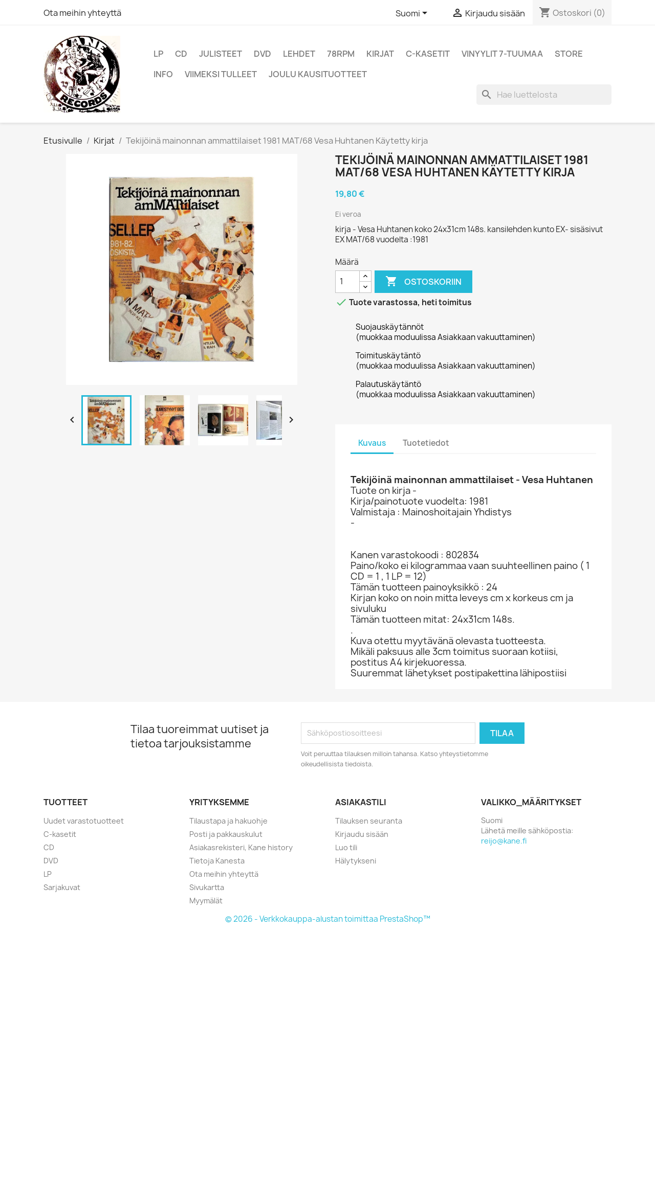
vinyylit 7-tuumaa (502, 53)
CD (181, 53)
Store (569, 53)
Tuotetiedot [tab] (426, 443)
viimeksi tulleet (221, 74)
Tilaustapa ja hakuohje (228, 821)
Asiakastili (360, 802)
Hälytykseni (355, 861)
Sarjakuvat (61, 887)
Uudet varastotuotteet (83, 821)
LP (158, 53)
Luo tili (346, 847)
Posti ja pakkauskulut (226, 834)
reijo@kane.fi (504, 841)
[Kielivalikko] (413, 14)
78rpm (341, 53)
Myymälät (206, 900)
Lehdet (299, 53)
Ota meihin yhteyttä (82, 12)
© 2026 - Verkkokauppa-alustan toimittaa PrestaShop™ (327, 919)
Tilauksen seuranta (368, 821)
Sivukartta (206, 887)
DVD (262, 53)
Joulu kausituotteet (318, 74)
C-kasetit (428, 53)
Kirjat (380, 53)
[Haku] (544, 94)
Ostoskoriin (423, 281)
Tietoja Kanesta (217, 861)
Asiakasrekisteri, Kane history (241, 847)
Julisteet (220, 53)
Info (163, 74)
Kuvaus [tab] (372, 443)
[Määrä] (347, 281)
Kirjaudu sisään (361, 834)
